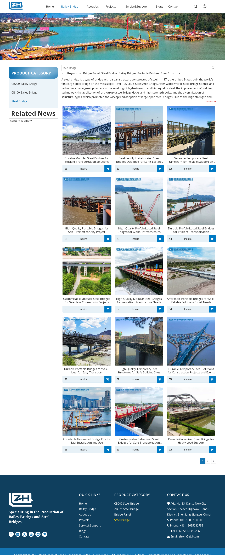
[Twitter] (24, 534)
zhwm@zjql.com (189, 536)
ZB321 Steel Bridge (126, 509)
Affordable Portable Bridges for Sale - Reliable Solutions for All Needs (191, 300)
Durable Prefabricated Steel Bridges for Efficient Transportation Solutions (191, 230)
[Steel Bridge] (136, 68)
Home (83, 503)
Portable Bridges (148, 73)
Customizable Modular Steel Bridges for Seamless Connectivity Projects (86, 300)
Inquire (75, 168)
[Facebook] (11, 534)
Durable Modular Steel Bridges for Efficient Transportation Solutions (86, 160)
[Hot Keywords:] (196, 6)
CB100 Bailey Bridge (24, 92)
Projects (84, 520)
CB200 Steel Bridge (126, 503)
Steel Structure (170, 73)
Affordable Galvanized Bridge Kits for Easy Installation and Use (86, 440)
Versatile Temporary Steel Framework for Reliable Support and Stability (191, 160)
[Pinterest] (44, 534)
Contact (84, 536)
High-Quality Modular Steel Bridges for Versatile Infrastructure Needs (139, 300)
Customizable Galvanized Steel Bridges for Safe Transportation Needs (139, 440)
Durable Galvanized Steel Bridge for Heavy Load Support (191, 440)
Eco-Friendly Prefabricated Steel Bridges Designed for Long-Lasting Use (139, 160)
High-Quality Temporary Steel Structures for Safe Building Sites (138, 370)
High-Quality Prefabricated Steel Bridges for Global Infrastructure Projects (139, 230)
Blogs (82, 531)
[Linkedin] (17, 534)
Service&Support (90, 525)
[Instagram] (38, 534)
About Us (85, 514)
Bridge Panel (91, 73)
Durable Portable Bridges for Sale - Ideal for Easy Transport (86, 370)
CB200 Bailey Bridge (24, 84)
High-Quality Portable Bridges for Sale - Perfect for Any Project (86, 230)
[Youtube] (31, 534)
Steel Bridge (19, 101)
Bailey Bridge (127, 73)
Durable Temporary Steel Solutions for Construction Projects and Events (191, 370)
